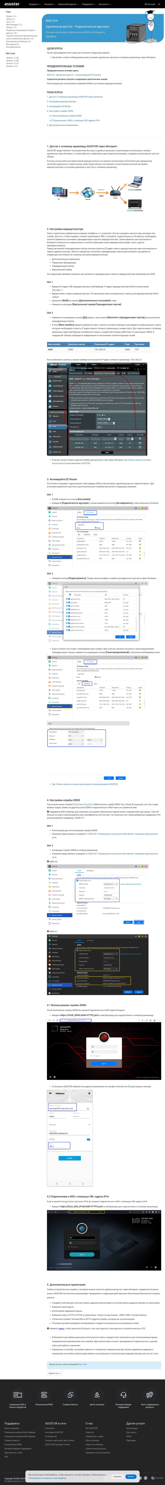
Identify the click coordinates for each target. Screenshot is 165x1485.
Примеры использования (98, 1452)
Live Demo (50, 1428)
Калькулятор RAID (13, 1444)
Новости (90, 1432)
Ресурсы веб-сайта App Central (59, 1440)
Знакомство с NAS (13, 1452)
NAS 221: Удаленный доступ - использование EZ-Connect (74, 75)
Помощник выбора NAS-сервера (19, 1432)
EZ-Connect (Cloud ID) (83, 804)
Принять (131, 1476)
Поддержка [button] (88, 4)
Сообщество (51, 1436)
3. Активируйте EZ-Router (59, 106)
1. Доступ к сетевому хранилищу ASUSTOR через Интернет (75, 97)
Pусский (150, 4)
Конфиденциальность (14, 1481)
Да (80, 1364)
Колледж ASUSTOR (54, 1432)
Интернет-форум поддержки (17, 1448)
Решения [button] (49, 4)
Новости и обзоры (94, 1444)
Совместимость (12, 1440)
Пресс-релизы (92, 1440)
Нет (85, 1364)
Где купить (131, 1432)
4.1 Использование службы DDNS (66, 116)
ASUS (128, 1436)
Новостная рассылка (96, 1448)
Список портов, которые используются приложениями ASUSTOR (87, 784)
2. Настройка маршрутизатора (61, 101)
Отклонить (117, 1476)
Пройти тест (55, 1373)
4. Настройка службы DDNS (60, 111)
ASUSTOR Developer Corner (57, 1444)
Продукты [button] (35, 4)
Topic (8, 12)
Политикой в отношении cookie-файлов (47, 1478)
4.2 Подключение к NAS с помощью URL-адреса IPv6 (75, 120)
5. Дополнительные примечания (62, 125)
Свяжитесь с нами (94, 1436)
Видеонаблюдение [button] (68, 4)
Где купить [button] (105, 4)
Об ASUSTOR (92, 1428)
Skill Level (10, 53)
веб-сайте (154, 1353)
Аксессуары (132, 1428)
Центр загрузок (11, 1428)
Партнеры (131, 1440)
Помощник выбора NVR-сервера (19, 1436)
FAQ (6, 1457)
